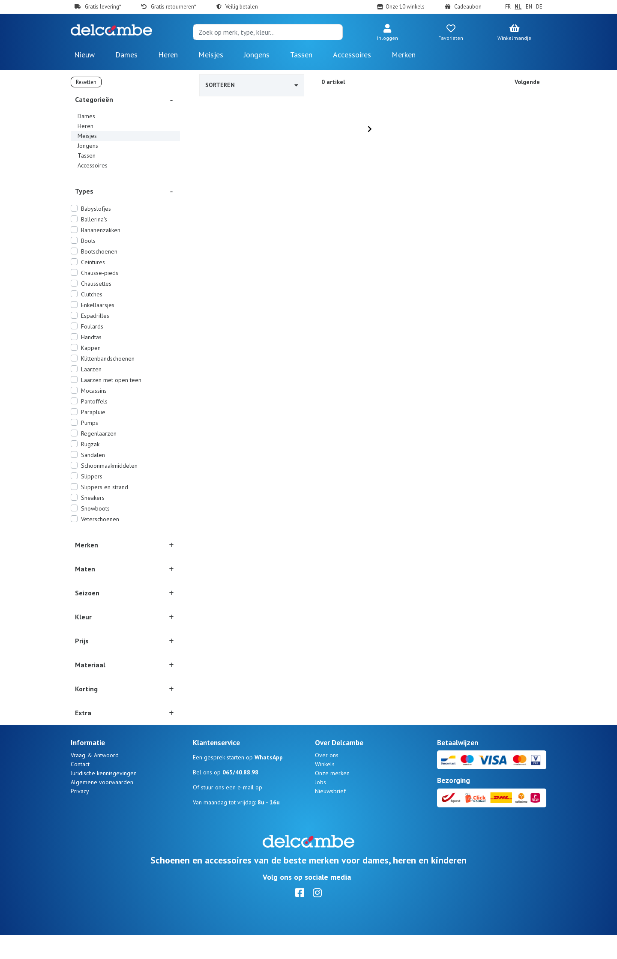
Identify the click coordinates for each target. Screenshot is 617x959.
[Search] (268, 32)
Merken (404, 55)
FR (508, 6)
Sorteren (251, 85)
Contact (80, 788)
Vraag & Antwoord (95, 779)
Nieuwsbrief (330, 815)
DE (539, 6)
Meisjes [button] (210, 55)
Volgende (527, 82)
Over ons (326, 779)
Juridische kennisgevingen (104, 797)
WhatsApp (269, 781)
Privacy (80, 815)
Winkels (325, 788)
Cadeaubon (468, 6)
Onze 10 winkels (405, 6)
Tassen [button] (301, 55)
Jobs (320, 806)
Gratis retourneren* (173, 6)
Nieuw (84, 55)
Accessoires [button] (352, 55)
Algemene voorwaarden (102, 806)
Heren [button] (168, 55)
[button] (387, 33)
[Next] (369, 129)
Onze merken (332, 797)
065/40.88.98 (240, 796)
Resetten (86, 82)
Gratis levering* (103, 6)
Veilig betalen (241, 6)
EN (529, 6)
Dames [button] (126, 55)
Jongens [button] (257, 55)
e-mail (245, 811)
